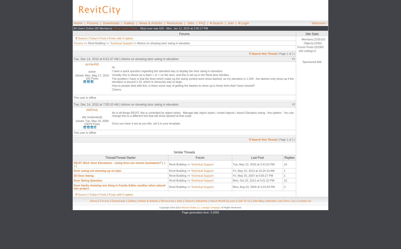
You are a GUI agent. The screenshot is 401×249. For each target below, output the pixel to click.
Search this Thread (263, 53)
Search (216, 23)
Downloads (111, 23)
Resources (175, 23)
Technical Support (121, 43)
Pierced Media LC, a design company (200, 207)
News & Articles (150, 23)
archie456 (92, 64)
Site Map (258, 200)
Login (243, 23)
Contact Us (304, 200)
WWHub (92, 110)
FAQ (202, 23)
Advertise (202, 200)
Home (78, 23)
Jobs (190, 23)
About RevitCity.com (222, 200)
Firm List (289, 200)
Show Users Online (126, 28)
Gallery (129, 23)
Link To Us (244, 200)
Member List (274, 200)
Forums (92, 23)
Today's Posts (98, 38)
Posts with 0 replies (121, 38)
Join (231, 23)
